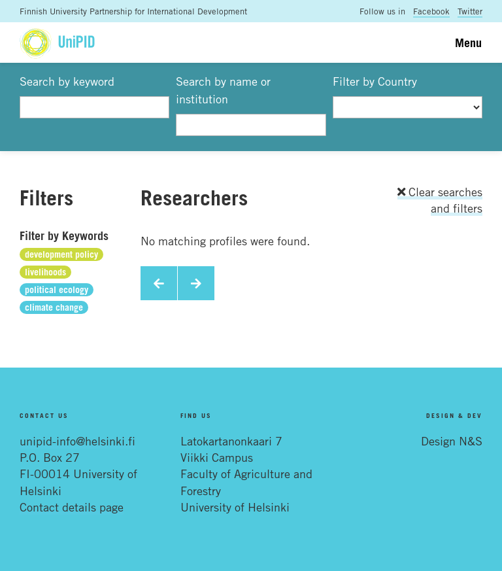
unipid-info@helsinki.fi (77, 441)
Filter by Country (375, 81)
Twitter (470, 11)
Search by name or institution (223, 90)
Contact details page (72, 507)
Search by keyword (67, 81)
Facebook (431, 11)
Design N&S (451, 441)
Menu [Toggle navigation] (468, 42)
